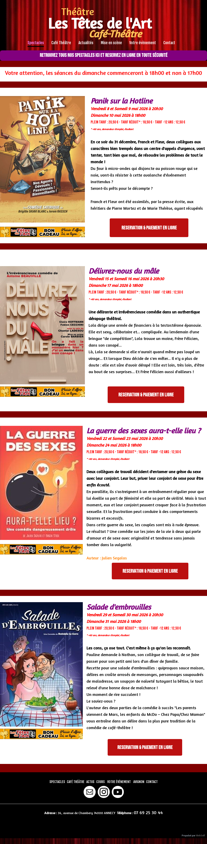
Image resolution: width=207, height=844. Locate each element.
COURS (100, 782)
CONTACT (152, 782)
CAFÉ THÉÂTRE (75, 782)
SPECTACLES (57, 782)
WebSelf (200, 835)
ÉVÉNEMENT (123, 782)
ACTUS (90, 782)
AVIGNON (138, 782)
